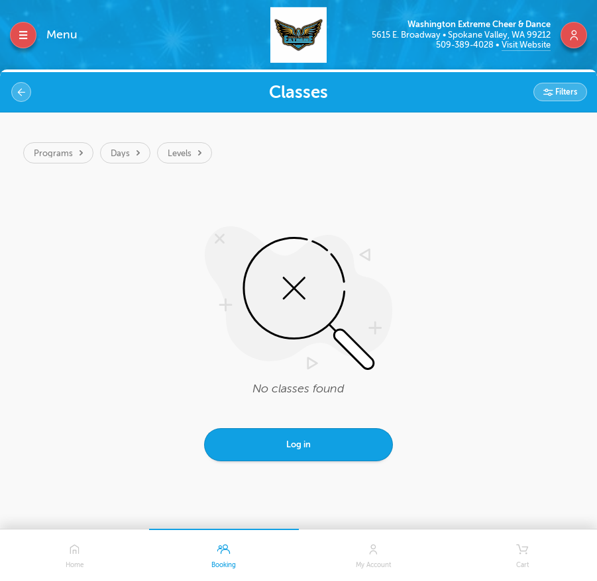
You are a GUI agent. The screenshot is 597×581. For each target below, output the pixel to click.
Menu (62, 34)
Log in (298, 444)
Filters (565, 92)
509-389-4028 (466, 45)
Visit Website (526, 45)
